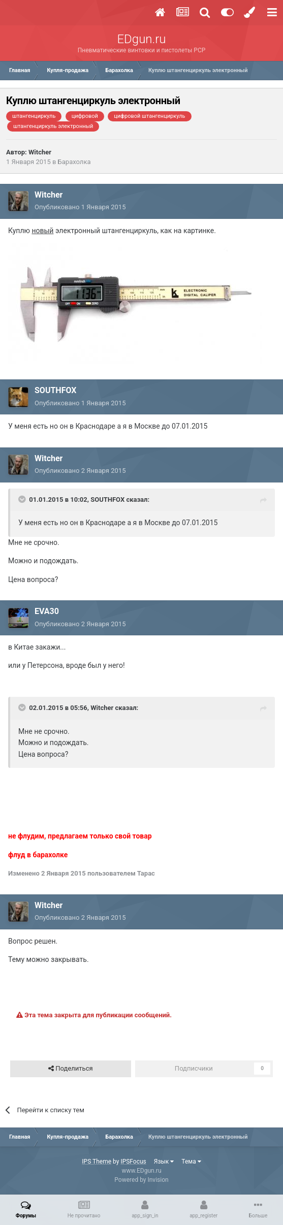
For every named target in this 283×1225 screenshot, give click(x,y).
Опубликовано (80, 207)
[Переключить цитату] (22, 499)
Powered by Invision (141, 1179)
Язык (164, 1161)
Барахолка (74, 162)
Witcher (39, 152)
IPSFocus (133, 1161)
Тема (191, 1161)
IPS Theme (96, 1161)
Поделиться (70, 1068)
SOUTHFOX (55, 390)
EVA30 (47, 611)
